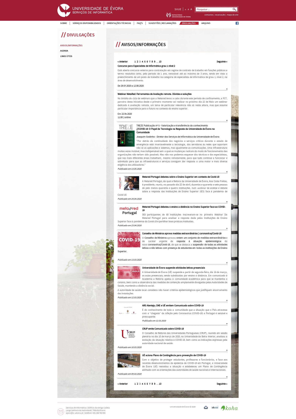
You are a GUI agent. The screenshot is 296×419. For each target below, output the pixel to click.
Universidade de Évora (179, 407)
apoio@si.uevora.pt (74, 413)
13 (160, 61)
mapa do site (232, 15)
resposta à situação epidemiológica (199, 241)
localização (220, 15)
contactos (208, 15)
